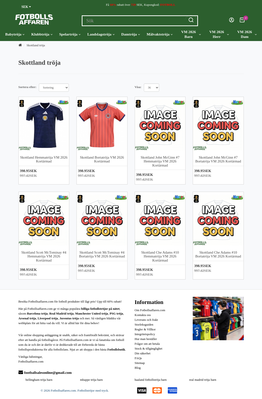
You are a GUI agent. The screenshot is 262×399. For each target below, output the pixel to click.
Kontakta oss (143, 315)
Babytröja (15, 34)
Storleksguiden (144, 324)
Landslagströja (101, 34)
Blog (138, 367)
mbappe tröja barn (91, 379)
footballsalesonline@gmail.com (45, 373)
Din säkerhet (143, 353)
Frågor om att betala (147, 343)
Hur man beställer (146, 339)
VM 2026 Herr (219, 34)
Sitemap (140, 363)
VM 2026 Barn (191, 34)
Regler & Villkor (145, 329)
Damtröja (130, 34)
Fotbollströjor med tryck (92, 390)
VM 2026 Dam (247, 34)
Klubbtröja (41, 34)
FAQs (138, 358)
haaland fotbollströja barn (151, 379)
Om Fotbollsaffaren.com (150, 310)
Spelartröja (70, 34)
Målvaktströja (160, 34)
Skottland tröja (36, 45)
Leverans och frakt (146, 320)
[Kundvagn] (242, 21)
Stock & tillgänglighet (149, 348)
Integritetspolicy (145, 334)
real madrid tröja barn (202, 379)
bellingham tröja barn (39, 379)
